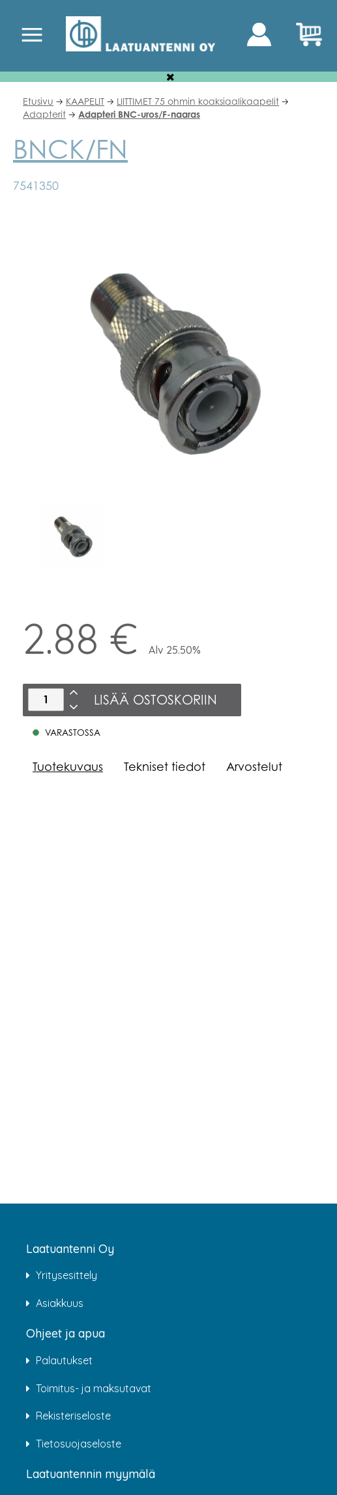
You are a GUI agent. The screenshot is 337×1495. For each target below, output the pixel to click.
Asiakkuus (59, 1303)
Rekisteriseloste (73, 1415)
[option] (71, 535)
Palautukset (64, 1360)
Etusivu (38, 101)
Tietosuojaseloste (78, 1443)
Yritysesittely (66, 1275)
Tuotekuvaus (68, 766)
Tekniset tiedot (164, 766)
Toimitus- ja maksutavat (93, 1388)
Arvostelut (254, 766)
